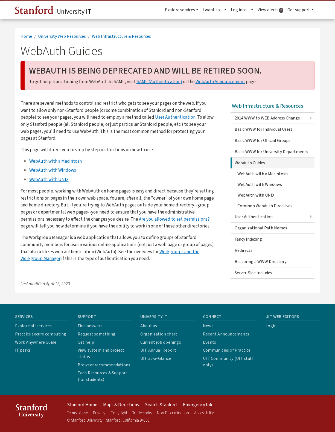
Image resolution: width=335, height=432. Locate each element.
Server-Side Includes (253, 273)
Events (209, 342)
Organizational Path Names (261, 228)
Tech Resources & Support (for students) (103, 376)
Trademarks (142, 413)
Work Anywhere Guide (36, 342)
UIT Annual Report (158, 350)
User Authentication (175, 117)
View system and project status (101, 353)
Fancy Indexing (248, 239)
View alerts (271, 10)
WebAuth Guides (250, 163)
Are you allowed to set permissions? (174, 219)
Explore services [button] (180, 10)
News (208, 326)
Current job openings (160, 342)
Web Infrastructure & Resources (121, 36)
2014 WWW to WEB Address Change (267, 118)
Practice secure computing (40, 334)
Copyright (118, 413)
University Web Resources (62, 36)
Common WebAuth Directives (264, 206)
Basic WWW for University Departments (271, 152)
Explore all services (33, 326)
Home (26, 36)
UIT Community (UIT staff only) (228, 361)
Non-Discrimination (173, 413)
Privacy (99, 413)
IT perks (23, 350)
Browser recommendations (104, 365)
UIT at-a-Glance (155, 358)
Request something (96, 334)
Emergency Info (198, 405)
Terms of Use (77, 413)
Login (271, 326)
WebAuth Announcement (220, 81)
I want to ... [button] (213, 10)
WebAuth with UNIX (49, 179)
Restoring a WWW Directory (260, 262)
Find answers (90, 326)
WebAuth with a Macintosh (55, 161)
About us (148, 326)
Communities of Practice (227, 350)
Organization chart (158, 334)
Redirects (243, 250)
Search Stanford (161, 405)
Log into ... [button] (240, 10)
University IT (53, 11)
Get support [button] (298, 10)
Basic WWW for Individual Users (263, 129)
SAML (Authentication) (159, 81)
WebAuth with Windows (52, 170)
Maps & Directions (121, 405)
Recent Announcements (226, 334)
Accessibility (204, 413)
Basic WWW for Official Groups (262, 141)
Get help (86, 342)
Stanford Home (82, 405)
